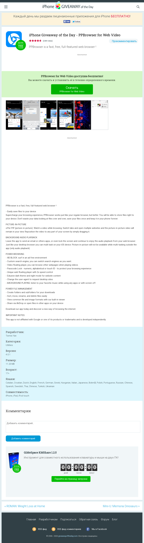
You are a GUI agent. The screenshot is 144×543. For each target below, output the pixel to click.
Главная (31, 519)
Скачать (72, 90)
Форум (105, 519)
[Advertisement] (83, 63)
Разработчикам (48, 519)
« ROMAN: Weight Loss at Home (24, 506)
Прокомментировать (124, 41)
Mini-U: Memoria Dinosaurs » (121, 506)
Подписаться (68, 519)
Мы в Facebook (99, 529)
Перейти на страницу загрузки (71, 479)
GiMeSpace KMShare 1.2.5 (40, 452)
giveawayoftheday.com (68, 536)
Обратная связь (88, 519)
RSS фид (42, 529)
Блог (115, 519)
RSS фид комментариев (69, 529)
